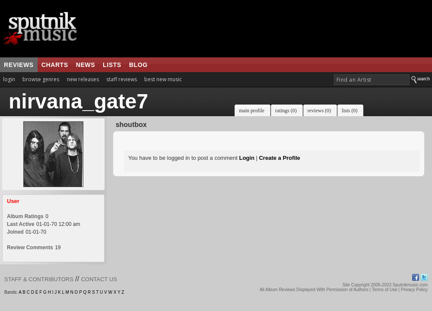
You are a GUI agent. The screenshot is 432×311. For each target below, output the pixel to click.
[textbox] (372, 79)
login (9, 79)
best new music (163, 79)
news (85, 64)
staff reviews (121, 79)
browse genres (40, 79)
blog (138, 64)
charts (54, 64)
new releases (83, 79)
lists (112, 64)
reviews (19, 64)
